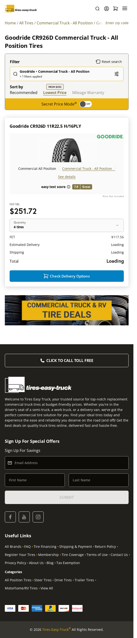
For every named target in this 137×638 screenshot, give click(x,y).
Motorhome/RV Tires (21, 588)
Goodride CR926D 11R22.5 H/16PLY (45, 126)
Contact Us (119, 554)
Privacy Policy (15, 562)
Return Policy (105, 546)
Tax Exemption (68, 562)
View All (47, 588)
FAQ (27, 546)
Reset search (108, 61)
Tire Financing (45, 546)
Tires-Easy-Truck (56, 629)
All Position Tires (18, 580)
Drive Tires (63, 580)
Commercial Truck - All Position (87, 168)
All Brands (13, 546)
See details (67, 176)
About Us (36, 562)
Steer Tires (43, 580)
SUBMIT (67, 497)
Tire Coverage (73, 554)
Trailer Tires (84, 580)
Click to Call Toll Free (69, 360)
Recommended (23, 92)
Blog (50, 562)
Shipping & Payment (75, 546)
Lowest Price (54, 92)
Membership (48, 554)
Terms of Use (97, 554)
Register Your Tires (20, 554)
